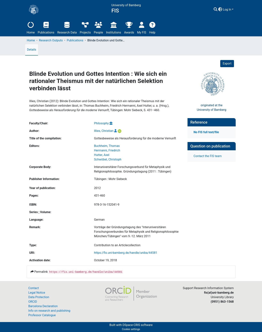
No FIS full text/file (206, 132)
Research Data (67, 27)
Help (152, 27)
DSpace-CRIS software (137, 325)
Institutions (113, 27)
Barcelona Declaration (43, 306)
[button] (220, 9)
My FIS (141, 27)
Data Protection (38, 297)
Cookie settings (131, 329)
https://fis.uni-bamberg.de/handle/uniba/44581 (125, 253)
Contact (33, 288)
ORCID (32, 301)
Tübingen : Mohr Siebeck (110, 179)
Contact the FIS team (208, 156)
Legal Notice (36, 292)
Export (227, 63)
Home (31, 27)
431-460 (99, 195)
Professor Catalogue (42, 315)
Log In (227, 9)
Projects (85, 27)
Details (31, 49)
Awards (129, 27)
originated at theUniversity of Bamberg (211, 107)
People (98, 27)
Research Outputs (51, 40)
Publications (46, 27)
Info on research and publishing (49, 310)
